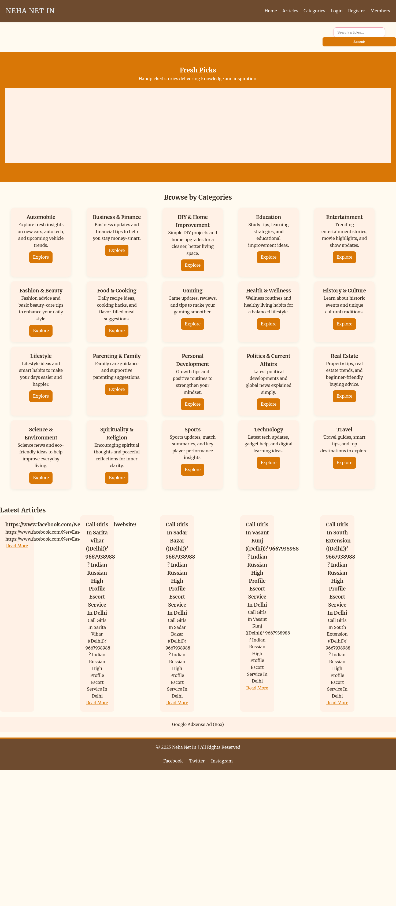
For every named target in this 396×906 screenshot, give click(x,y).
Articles (290, 10)
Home (271, 10)
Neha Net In (30, 11)
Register (356, 10)
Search (359, 42)
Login (337, 10)
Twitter (197, 761)
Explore (41, 257)
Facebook (173, 761)
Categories (314, 10)
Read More (17, 545)
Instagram (222, 761)
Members (380, 10)
